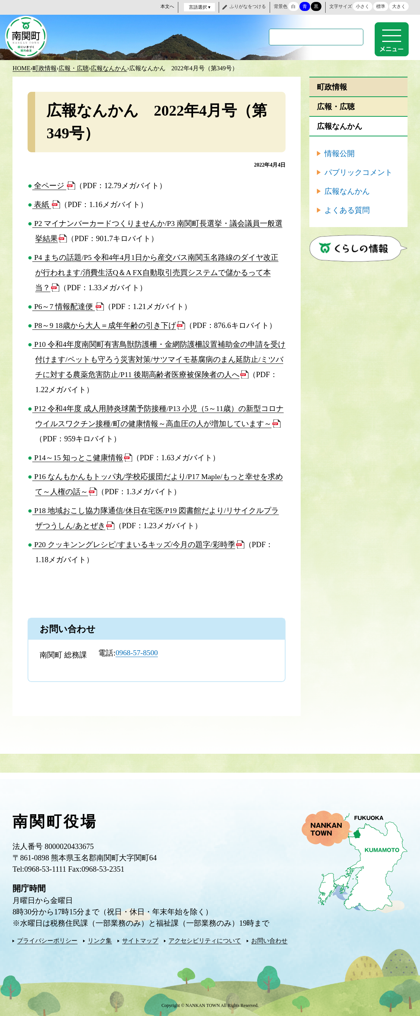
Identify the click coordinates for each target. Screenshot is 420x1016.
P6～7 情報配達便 (63, 306)
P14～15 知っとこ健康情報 (77, 457)
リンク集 (100, 940)
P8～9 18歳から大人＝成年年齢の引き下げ (104, 325)
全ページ (49, 185)
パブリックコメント (358, 172)
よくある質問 (347, 210)
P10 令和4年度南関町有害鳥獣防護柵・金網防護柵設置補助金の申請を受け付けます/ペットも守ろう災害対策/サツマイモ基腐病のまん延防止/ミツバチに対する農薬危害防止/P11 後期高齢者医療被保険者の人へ (157, 359)
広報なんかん (109, 68)
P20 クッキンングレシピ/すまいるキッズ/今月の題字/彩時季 (133, 544)
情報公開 (339, 153)
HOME (21, 68)
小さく (362, 6)
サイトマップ (140, 940)
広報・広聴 (74, 68)
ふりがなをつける (248, 6)
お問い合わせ (269, 940)
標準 (380, 6)
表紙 (41, 204)
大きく (399, 6)
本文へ (167, 6)
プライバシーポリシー (47, 940)
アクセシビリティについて (204, 940)
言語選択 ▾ (199, 7)
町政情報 (44, 68)
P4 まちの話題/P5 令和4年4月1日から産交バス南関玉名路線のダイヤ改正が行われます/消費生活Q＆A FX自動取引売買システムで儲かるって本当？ (155, 272)
